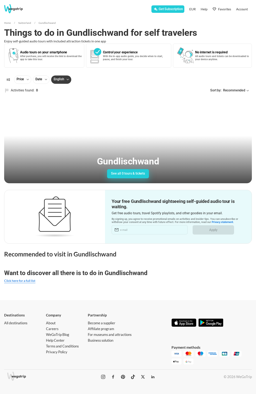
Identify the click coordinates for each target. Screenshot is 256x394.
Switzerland (24, 22)
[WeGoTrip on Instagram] (103, 377)
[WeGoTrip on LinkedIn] (153, 377)
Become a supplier (101, 323)
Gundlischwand (47, 22)
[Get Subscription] (168, 9)
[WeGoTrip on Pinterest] (123, 377)
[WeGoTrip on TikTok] (133, 377)
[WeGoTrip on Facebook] (113, 377)
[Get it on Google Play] (210, 323)
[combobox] (75, 9)
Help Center (55, 340)
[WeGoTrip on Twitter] (143, 377)
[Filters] (8, 79)
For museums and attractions (110, 334)
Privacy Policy (56, 352)
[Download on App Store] (183, 323)
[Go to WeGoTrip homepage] (17, 8)
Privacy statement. (224, 222)
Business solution (100, 340)
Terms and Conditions (62, 346)
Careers (52, 329)
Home (7, 22)
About (51, 323)
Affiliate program (101, 329)
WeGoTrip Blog (57, 334)
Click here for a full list (19, 281)
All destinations (15, 323)
